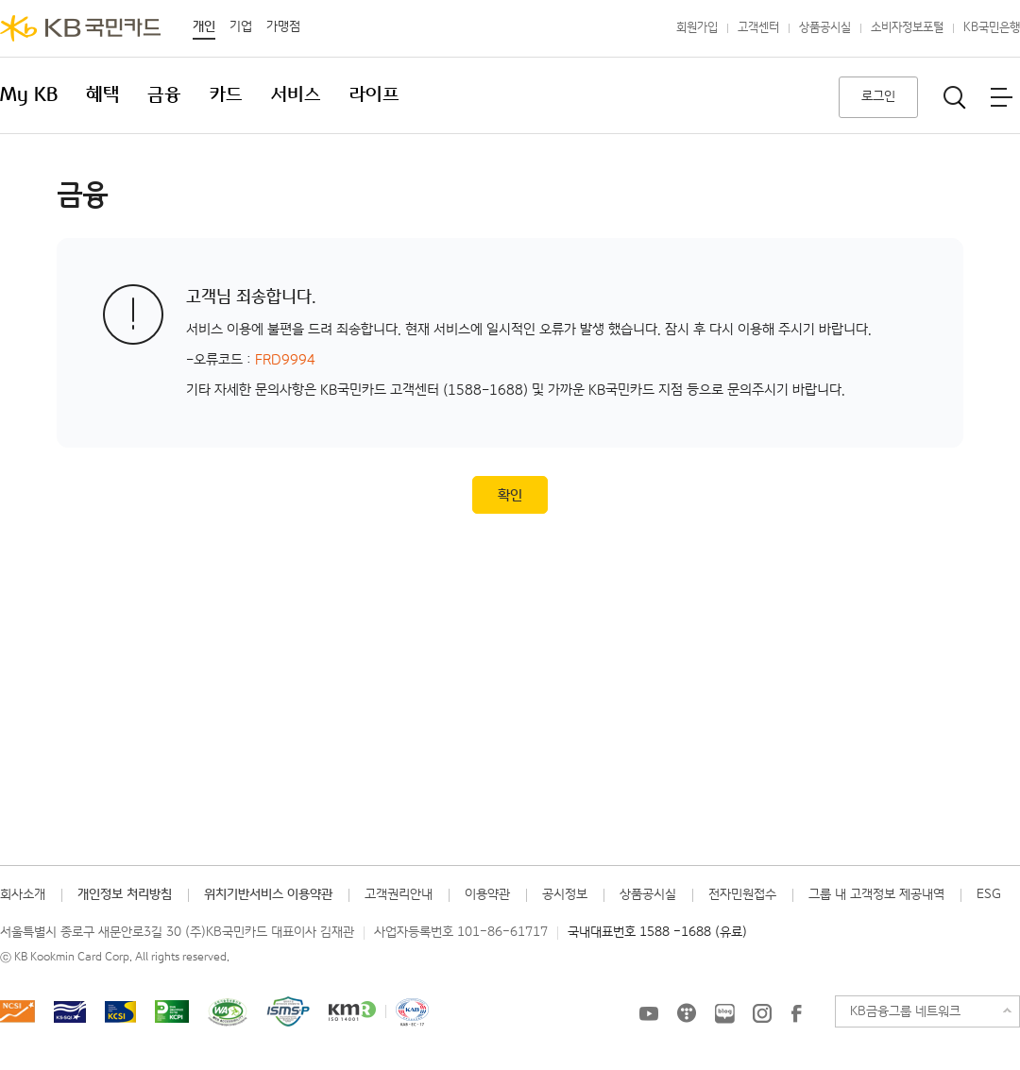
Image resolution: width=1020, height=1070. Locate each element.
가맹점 (283, 26)
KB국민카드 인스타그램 (762, 1013)
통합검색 (955, 97)
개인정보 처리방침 (124, 894)
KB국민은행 (991, 28)
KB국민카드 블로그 (724, 1013)
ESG (989, 894)
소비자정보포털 (907, 28)
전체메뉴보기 (1001, 97)
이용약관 (487, 894)
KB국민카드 (80, 28)
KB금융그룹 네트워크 (905, 1011)
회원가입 (697, 28)
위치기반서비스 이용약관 (268, 894)
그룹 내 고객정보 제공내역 (876, 894)
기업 (241, 26)
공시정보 (564, 894)
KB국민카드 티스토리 (686, 1013)
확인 (510, 495)
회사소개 (22, 894)
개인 (204, 26)
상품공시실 (825, 28)
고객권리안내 (399, 894)
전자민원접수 (742, 894)
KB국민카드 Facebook (796, 1013)
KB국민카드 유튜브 (649, 1013)
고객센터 (758, 28)
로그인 (878, 96)
